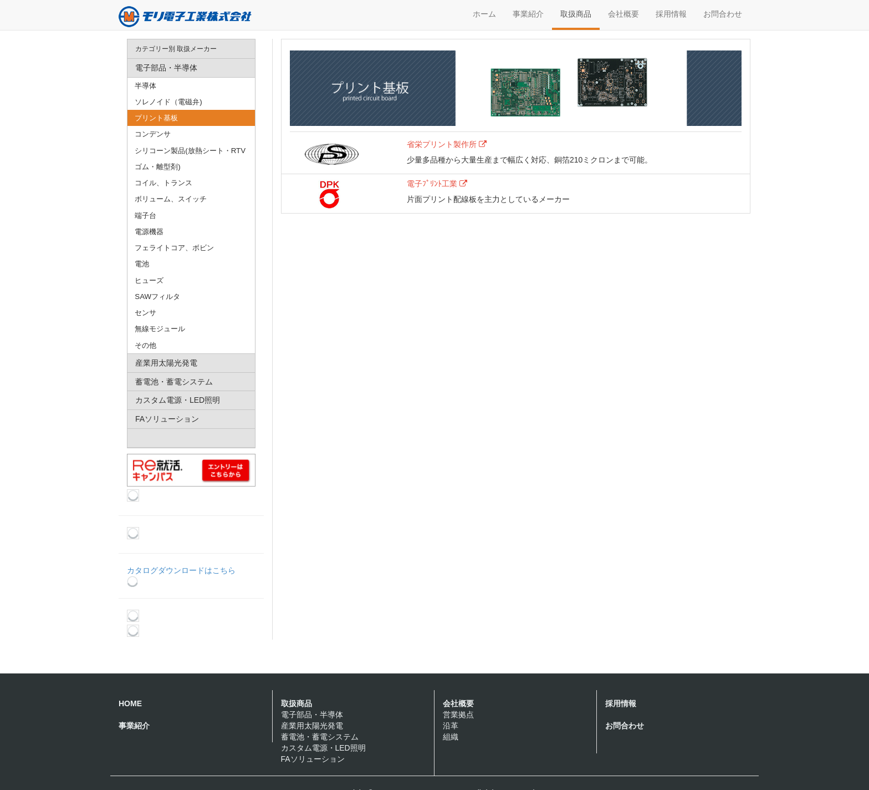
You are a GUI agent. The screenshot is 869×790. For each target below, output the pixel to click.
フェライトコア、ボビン (174, 248)
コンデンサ (153, 134)
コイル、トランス (163, 183)
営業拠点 (458, 714)
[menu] (191, 243)
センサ (145, 312)
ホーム (484, 13)
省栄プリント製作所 (447, 144)
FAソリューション (313, 758)
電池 (142, 264)
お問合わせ (722, 13)
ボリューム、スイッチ (171, 199)
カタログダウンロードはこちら (181, 576)
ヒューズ (149, 280)
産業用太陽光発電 (312, 725)
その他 (145, 345)
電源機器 (149, 231)
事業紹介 (528, 13)
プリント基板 (156, 118)
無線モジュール (160, 329)
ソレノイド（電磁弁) (168, 102)
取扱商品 (575, 13)
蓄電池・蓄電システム (320, 736)
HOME (130, 703)
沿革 (450, 725)
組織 (450, 736)
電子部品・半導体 (312, 714)
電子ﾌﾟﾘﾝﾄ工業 (437, 183)
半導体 (145, 86)
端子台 (145, 215)
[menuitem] (191, 49)
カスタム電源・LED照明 (323, 747)
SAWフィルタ (157, 296)
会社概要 (623, 13)
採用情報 (671, 13)
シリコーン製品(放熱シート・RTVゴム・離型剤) (190, 158)
